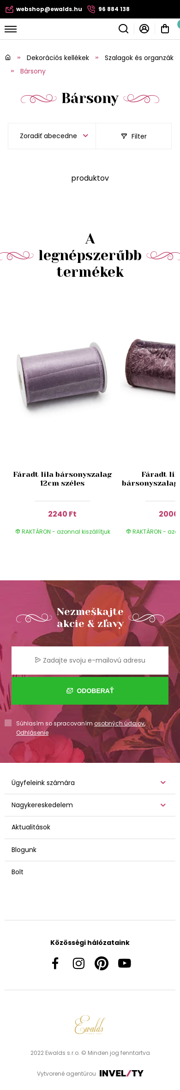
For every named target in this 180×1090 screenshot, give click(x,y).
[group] (64, 421)
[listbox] (52, 136)
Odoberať (90, 690)
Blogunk (24, 849)
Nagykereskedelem (42, 805)
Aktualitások (31, 827)
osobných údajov (119, 723)
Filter (134, 136)
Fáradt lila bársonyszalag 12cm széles (62, 478)
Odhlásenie (32, 733)
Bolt (18, 872)
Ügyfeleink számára (43, 782)
